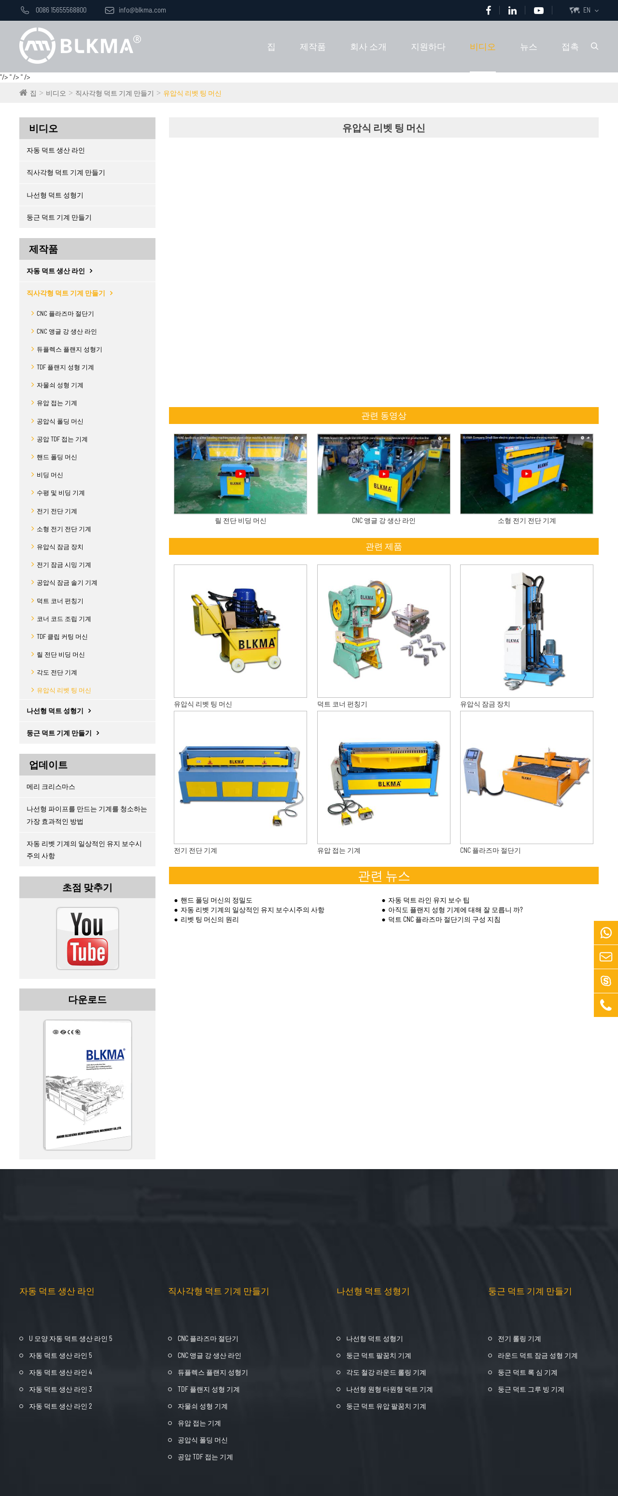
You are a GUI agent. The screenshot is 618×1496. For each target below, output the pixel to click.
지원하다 (428, 46)
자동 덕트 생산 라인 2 (60, 1406)
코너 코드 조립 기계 (64, 618)
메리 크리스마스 (51, 786)
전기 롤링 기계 (519, 1338)
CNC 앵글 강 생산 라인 (67, 331)
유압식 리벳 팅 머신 (192, 93)
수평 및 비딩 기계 (61, 492)
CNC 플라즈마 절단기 (65, 313)
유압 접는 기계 (57, 403)
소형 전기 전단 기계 (64, 529)
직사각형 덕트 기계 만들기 (114, 93)
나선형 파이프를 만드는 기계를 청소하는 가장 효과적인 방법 (87, 814)
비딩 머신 (50, 475)
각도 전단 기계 (57, 672)
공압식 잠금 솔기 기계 (67, 582)
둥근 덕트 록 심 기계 (528, 1372)
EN (586, 10)
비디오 (483, 46)
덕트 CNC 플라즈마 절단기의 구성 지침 (444, 919)
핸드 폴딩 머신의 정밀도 (217, 899)
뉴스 (528, 46)
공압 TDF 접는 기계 (62, 439)
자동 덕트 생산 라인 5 (60, 1355)
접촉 (570, 46)
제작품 (313, 46)
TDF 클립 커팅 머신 (62, 636)
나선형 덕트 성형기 (55, 195)
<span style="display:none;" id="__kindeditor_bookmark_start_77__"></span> (380, 273)
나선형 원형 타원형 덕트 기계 (389, 1389)
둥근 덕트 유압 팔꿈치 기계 (386, 1406)
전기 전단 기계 (57, 511)
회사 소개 (368, 46)
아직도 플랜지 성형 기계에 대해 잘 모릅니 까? (455, 909)
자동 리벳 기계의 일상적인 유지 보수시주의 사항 (84, 849)
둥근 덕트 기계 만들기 (59, 217)
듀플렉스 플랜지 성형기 (69, 349)
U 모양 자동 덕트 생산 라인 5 (70, 1338)
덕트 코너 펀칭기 (60, 601)
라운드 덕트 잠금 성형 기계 (538, 1355)
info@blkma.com (135, 9)
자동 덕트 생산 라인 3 (60, 1389)
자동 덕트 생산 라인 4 (60, 1372)
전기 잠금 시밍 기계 (64, 564)
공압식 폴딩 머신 (60, 421)
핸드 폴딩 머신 (57, 457)
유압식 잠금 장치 (60, 546)
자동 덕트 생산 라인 (56, 150)
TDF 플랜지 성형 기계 (65, 367)
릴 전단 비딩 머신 (61, 654)
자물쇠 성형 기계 (60, 385)
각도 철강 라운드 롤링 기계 (386, 1372)
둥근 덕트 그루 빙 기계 (531, 1389)
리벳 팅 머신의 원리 (210, 919)
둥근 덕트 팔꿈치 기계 (378, 1355)
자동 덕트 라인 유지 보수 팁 (429, 899)
